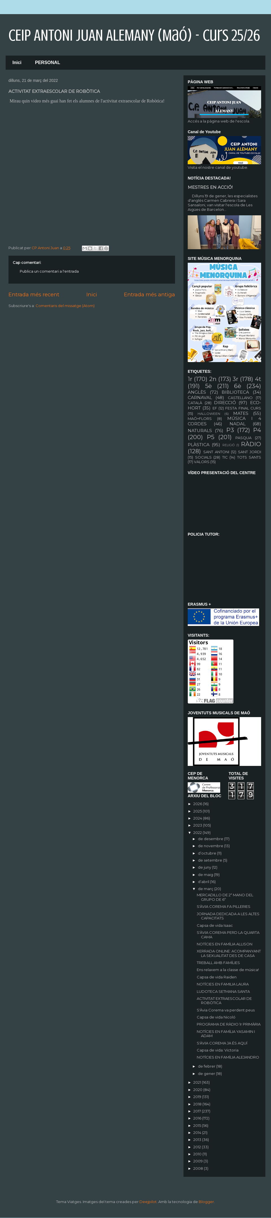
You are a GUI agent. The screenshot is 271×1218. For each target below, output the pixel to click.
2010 (197, 1154)
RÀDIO (251, 444)
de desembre (211, 838)
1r (190, 378)
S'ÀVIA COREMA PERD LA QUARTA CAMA (228, 934)
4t (258, 378)
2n (213, 378)
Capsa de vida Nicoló (216, 1017)
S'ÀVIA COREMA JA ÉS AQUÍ (222, 1043)
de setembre (210, 860)
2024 (198, 818)
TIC (225, 457)
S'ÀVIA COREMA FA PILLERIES (223, 906)
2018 (197, 1104)
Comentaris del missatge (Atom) (65, 305)
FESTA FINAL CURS (243, 408)
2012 (197, 1147)
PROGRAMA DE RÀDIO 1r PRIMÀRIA (229, 1024)
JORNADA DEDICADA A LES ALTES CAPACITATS (228, 916)
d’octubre (207, 853)
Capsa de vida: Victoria (218, 1050)
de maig (206, 874)
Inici (16, 62)
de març (206, 888)
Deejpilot (148, 1201)
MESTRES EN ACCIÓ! (210, 187)
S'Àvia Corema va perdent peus (226, 1010)
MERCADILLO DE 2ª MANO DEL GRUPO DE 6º (225, 897)
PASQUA (243, 437)
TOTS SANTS (249, 457)
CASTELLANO (240, 397)
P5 (210, 437)
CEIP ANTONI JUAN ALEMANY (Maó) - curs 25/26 (134, 35)
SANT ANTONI (216, 452)
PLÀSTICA (198, 444)
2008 (198, 1168)
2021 (197, 1082)
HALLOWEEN (209, 414)
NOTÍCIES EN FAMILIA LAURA (223, 984)
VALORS (201, 461)
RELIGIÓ (228, 445)
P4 (257, 429)
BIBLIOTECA (235, 392)
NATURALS (200, 430)
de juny (205, 867)
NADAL (238, 423)
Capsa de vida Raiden (217, 977)
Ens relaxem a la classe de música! (228, 969)
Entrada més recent (33, 294)
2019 (197, 1096)
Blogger (206, 1201)
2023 (198, 825)
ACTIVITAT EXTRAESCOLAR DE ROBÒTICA (224, 1000)
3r (235, 378)
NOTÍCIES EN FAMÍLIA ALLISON (224, 944)
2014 (197, 1132)
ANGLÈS (197, 392)
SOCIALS (203, 457)
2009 (198, 1161)
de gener (207, 1073)
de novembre (211, 846)
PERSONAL (47, 62)
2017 (197, 1111)
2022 (198, 832)
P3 (230, 429)
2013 (197, 1139)
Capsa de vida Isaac (215, 925)
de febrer (207, 1066)
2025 (198, 811)
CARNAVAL (200, 397)
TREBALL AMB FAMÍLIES (218, 962)
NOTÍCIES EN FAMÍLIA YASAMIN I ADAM (226, 1033)
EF (215, 408)
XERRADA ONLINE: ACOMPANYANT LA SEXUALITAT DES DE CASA (229, 953)
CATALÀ (195, 402)
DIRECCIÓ (225, 402)
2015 (197, 1125)
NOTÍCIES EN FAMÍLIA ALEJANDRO (228, 1057)
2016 (197, 1118)
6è (237, 385)
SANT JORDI (249, 452)
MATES (240, 413)
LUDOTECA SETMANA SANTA (223, 991)
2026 (198, 803)
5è (208, 385)
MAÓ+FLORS (200, 418)
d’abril (204, 881)
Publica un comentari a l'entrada (49, 271)
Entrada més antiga (149, 294)
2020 (198, 1089)
